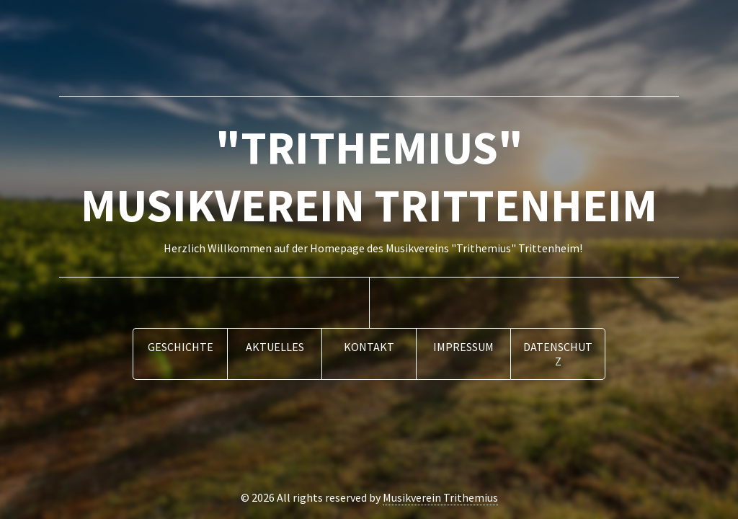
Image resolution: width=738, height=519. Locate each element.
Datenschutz (557, 354)
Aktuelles (275, 347)
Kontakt (369, 347)
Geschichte (180, 347)
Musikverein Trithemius (440, 497)
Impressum (463, 347)
